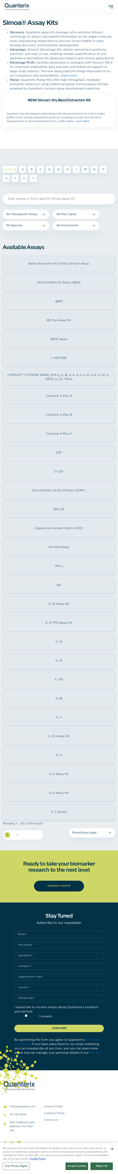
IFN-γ (59, 566)
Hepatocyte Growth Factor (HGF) (59, 528)
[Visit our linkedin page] (12, 1142)
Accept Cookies (77, 1166)
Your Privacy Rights (16, 1166)
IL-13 (59, 641)
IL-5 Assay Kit (59, 774)
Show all (10, 169)
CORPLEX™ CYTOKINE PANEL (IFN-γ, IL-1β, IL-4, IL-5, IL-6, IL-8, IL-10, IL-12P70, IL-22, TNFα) (59, 377)
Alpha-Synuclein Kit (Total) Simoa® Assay (58, 263)
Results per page (84, 832)
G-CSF (58, 471)
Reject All (101, 1166)
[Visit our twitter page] (5, 1142)
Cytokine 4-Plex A (59, 396)
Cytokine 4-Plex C (59, 434)
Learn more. (69, 75)
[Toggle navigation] (111, 6)
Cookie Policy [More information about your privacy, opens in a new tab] (38, 1159)
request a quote (59, 886)
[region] (59, 1158)
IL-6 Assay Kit (59, 793)
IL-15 (59, 660)
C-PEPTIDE (59, 358)
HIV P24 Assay (59, 547)
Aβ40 (58, 301)
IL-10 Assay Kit (58, 604)
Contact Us (51, 1120)
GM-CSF (59, 509)
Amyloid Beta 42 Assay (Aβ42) (59, 282)
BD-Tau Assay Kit (59, 320)
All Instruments (67, 225)
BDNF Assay (59, 339)
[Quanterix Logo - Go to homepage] (17, 6)
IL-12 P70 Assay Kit (59, 623)
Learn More (82, 121)
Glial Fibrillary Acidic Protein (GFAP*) (59, 490)
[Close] (112, 1149)
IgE (59, 585)
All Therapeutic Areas (21, 214)
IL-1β (59, 698)
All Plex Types (66, 214)
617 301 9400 (18, 1114)
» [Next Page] (16, 834)
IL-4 (59, 755)
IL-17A (59, 679)
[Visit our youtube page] (19, 1142)
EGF (59, 452)
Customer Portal (54, 1113)
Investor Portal (53, 1106)
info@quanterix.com (22, 1106)
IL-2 (59, 717)
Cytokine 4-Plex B (59, 415)
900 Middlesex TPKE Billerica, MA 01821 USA (22, 1126)
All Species (14, 225)
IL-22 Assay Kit (59, 736)
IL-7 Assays (59, 812)
